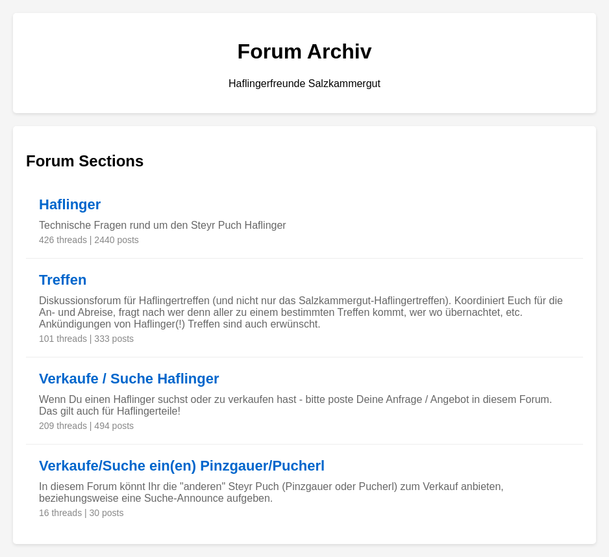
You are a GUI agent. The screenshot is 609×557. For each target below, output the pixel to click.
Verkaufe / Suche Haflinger (129, 378)
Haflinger (70, 204)
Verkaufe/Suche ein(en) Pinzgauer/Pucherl (182, 466)
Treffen (62, 280)
